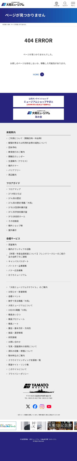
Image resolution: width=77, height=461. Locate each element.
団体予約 (12, 147)
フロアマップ (14, 189)
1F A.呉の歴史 (14, 198)
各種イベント (14, 296)
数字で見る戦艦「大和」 (19, 300)
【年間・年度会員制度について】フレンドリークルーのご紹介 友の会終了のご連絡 (39, 255)
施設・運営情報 (15, 332)
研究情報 (12, 337)
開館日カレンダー (16, 156)
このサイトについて (17, 369)
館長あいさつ (14, 314)
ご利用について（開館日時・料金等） (25, 138)
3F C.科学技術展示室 (17, 211)
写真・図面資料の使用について (22, 346)
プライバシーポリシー (18, 373)
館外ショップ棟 (15, 225)
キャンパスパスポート (18, 261)
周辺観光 (12, 174)
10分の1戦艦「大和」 (18, 309)
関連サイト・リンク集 (18, 364)
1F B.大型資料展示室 (17, 207)
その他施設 (13, 220)
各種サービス (13, 238)
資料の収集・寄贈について (20, 350)
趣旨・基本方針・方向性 (19, 328)
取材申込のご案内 (16, 355)
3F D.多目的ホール (16, 216)
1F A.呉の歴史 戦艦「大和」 (21, 202)
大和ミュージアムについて (20, 305)
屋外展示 (12, 230)
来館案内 (11, 132)
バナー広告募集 (15, 270)
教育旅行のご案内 (16, 151)
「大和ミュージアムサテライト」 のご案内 (27, 287)
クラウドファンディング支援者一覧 (24, 360)
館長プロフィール (16, 319)
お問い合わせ (14, 341)
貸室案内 (12, 244)
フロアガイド (13, 183)
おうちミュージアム (17, 274)
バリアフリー (14, 170)
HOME (5, 24)
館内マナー (13, 165)
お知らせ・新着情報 (17, 291)
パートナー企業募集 (17, 265)
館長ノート (13, 323)
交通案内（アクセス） (18, 160)
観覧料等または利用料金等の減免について (27, 142)
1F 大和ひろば (14, 193)
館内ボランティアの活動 (19, 249)
